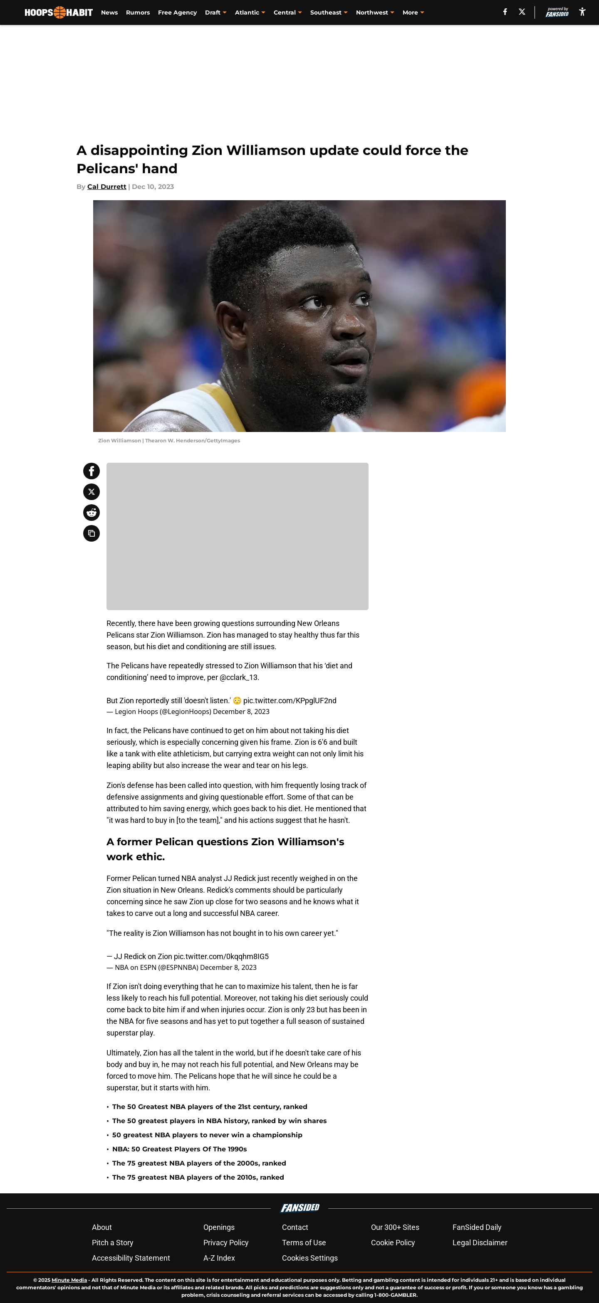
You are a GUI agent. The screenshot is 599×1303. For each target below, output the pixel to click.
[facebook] (505, 11)
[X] (522, 11)
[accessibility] (582, 11)
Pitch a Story (113, 1242)
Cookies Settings (310, 1258)
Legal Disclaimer (480, 1242)
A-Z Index (219, 1258)
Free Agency (177, 12)
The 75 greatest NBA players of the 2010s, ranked (198, 1177)
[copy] (91, 533)
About (102, 1227)
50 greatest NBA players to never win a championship (207, 1135)
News (109, 12)
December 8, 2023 (241, 711)
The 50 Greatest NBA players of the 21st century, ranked (209, 1107)
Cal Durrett (106, 187)
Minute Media (69, 1280)
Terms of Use (304, 1242)
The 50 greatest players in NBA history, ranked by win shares (219, 1121)
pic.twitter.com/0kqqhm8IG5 (221, 956)
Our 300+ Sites (395, 1227)
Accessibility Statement (131, 1258)
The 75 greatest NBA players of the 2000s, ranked (199, 1163)
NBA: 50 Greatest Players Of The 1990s (179, 1149)
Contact (295, 1227)
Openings (219, 1227)
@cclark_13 (238, 677)
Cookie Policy (393, 1242)
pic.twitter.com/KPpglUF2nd (290, 700)
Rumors (138, 12)
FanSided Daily (477, 1227)
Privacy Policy (226, 1242)
